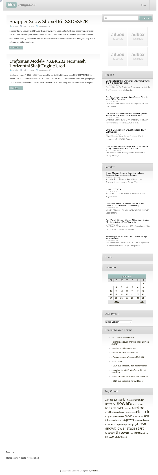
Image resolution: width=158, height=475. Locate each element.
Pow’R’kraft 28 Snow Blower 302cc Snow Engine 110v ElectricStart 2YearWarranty (127, 221)
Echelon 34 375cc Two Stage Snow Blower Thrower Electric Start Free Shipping (125, 205)
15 (138, 291)
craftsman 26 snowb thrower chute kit (130, 377)
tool (131, 433)
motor (119, 420)
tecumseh (110, 433)
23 (143, 295)
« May (116, 302)
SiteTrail (95, 471)
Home (143, 5)
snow (140, 424)
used (124, 437)
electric (143, 412)
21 (132, 295)
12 (122, 291)
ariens (124, 399)
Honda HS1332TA (113, 189)
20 (127, 295)
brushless (110, 408)
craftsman (111, 412)
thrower (122, 433)
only (124, 420)
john (107, 420)
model (113, 420)
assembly (133, 400)
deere (121, 412)
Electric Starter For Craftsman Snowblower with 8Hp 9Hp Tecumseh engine (127, 82)
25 (116, 298)
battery (110, 404)
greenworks (118, 416)
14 (132, 291)
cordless (138, 408)
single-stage (127, 425)
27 (127, 298)
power (130, 420)
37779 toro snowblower (123, 338)
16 (143, 291)
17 (111, 295)
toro (137, 433)
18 (116, 295)
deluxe (128, 413)
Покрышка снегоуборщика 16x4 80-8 (129, 357)
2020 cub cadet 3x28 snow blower (128, 381)
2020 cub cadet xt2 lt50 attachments (130, 366)
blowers (133, 404)
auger (141, 400)
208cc (117, 400)
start (140, 428)
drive (133, 413)
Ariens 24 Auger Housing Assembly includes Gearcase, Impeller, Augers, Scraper (125, 174)
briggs (140, 404)
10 (111, 291)
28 (132, 298)
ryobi (146, 420)
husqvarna (138, 416)
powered (139, 420)
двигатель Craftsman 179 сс (125, 353)
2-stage (109, 400)
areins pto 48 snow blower (125, 348)
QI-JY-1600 (117, 362)
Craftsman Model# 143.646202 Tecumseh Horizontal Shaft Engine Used (47, 63)
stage (131, 428)
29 (138, 298)
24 (111, 298)
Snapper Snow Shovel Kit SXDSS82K (48, 21)
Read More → (16, 48)
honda (128, 416)
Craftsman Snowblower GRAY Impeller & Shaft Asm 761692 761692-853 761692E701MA (126, 115)
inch (146, 416)
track (142, 433)
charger (127, 408)
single (117, 425)
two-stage (115, 437)
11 (116, 291)
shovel (109, 424)
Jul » (142, 302)
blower (123, 404)
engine (109, 416)
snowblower (115, 428)
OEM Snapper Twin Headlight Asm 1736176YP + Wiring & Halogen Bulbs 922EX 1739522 (127, 147)
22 (138, 295)
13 (127, 291)
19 (122, 295)
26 (121, 298)
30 (143, 298)
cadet (120, 408)
